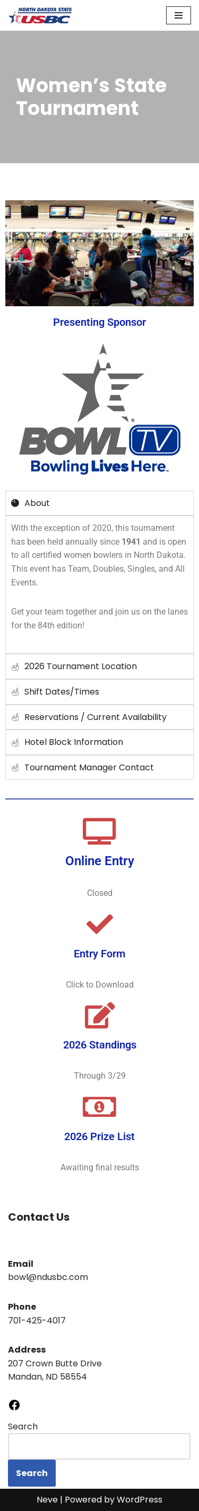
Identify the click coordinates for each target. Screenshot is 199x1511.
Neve (47, 1500)
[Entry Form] (99, 924)
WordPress (139, 1500)
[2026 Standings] (99, 1015)
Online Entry (99, 861)
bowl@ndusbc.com (48, 1277)
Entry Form (99, 953)
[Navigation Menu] (178, 15)
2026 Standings (99, 1044)
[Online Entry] (99, 831)
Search (23, 1426)
